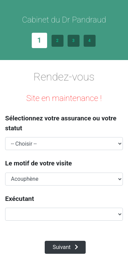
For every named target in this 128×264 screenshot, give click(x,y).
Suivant (65, 247)
